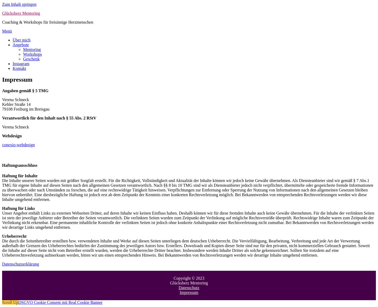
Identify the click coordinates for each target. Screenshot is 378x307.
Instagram (21, 63)
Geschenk (31, 59)
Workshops (32, 54)
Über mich (21, 40)
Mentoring (32, 49)
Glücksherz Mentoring (21, 13)
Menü (7, 31)
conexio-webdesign (18, 145)
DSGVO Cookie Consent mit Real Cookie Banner (60, 302)
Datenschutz (188, 287)
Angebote (21, 45)
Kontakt (19, 68)
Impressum (189, 292)
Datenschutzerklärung (20, 264)
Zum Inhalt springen (19, 4)
